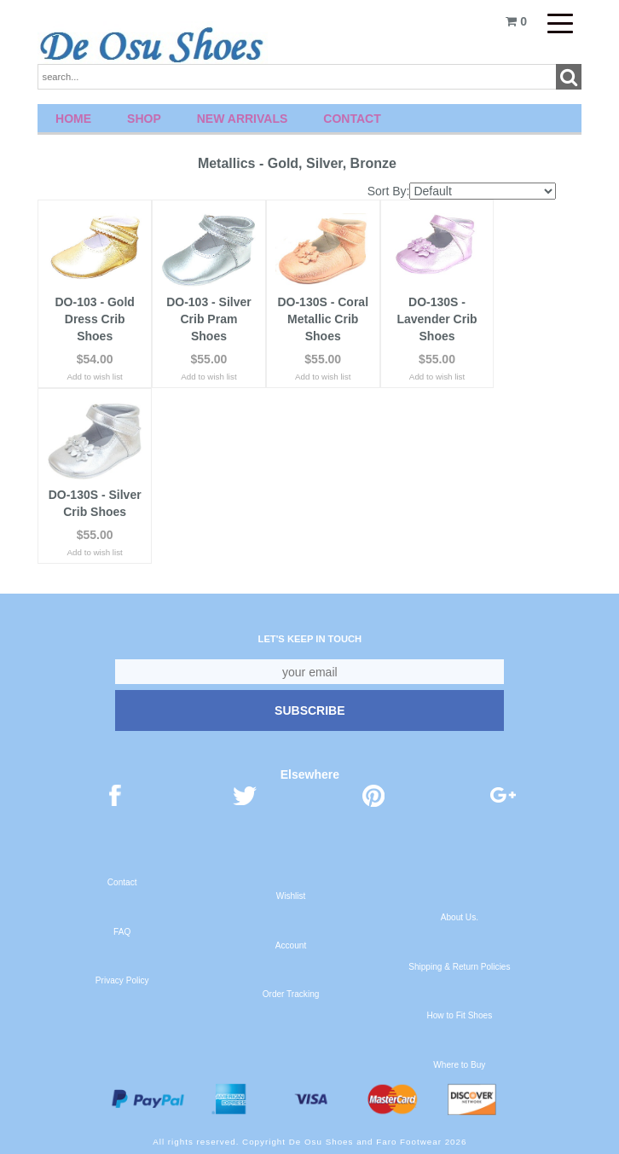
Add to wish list (95, 376)
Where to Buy (459, 1065)
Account (290, 945)
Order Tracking (291, 994)
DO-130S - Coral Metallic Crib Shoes (322, 319)
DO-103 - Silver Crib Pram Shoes (209, 319)
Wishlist (291, 896)
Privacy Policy (122, 980)
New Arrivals (242, 118)
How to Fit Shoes (459, 1015)
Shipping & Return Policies (459, 966)
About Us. (459, 917)
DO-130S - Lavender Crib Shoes (436, 319)
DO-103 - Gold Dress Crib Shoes (94, 319)
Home (73, 118)
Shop (144, 118)
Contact (351, 118)
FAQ (121, 932)
